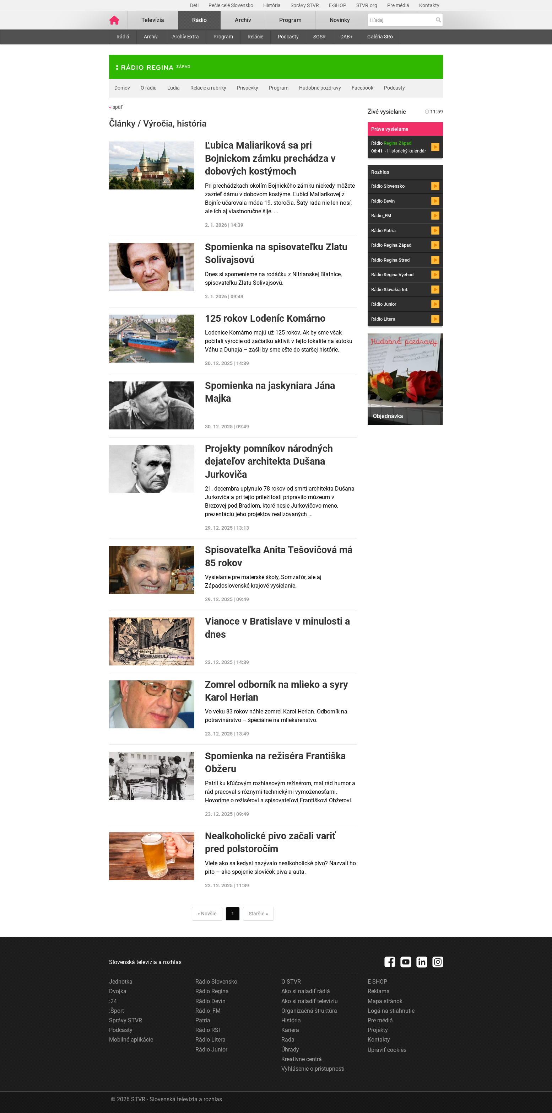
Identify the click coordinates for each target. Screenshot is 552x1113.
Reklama (379, 991)
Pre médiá (398, 5)
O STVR (291, 981)
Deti (195, 5)
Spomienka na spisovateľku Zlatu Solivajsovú (276, 253)
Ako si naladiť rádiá (305, 991)
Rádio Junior (211, 1049)
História (272, 5)
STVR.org (367, 5)
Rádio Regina (212, 991)
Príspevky (247, 88)
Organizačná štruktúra (309, 1010)
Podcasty (288, 36)
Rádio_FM (208, 1010)
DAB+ (346, 36)
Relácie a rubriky (208, 88)
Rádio (199, 20)
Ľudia (173, 88)
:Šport (116, 1010)
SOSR (319, 36)
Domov (122, 88)
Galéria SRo (380, 36)
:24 (113, 1001)
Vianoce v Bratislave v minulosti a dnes (277, 628)
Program (223, 36)
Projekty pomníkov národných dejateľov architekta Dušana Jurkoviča (269, 461)
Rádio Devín (210, 1001)
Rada (287, 1039)
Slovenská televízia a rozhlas (145, 962)
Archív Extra (185, 36)
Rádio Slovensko (216, 981)
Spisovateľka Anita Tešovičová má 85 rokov (278, 556)
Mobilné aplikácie (131, 1039)
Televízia (152, 20)
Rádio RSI (207, 1030)
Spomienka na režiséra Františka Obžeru (275, 762)
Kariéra (290, 1030)
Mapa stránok (385, 1001)
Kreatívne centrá (301, 1059)
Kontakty (429, 5)
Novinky (340, 20)
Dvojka (117, 991)
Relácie (255, 36)
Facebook (362, 88)
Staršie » (258, 913)
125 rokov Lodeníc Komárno (265, 318)
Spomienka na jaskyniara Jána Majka (270, 392)
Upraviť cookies (387, 1050)
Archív (151, 36)
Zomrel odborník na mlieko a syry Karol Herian (276, 691)
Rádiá (123, 36)
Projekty (378, 1030)
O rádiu (149, 88)
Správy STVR (305, 5)
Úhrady (290, 1049)
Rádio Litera (210, 1039)
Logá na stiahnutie (391, 1010)
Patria (202, 1020)
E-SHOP (338, 5)
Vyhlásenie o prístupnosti (313, 1068)
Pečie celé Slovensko (231, 5)
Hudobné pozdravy (320, 88)
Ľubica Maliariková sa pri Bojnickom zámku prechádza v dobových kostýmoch (270, 158)
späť (116, 107)
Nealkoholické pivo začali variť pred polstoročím (270, 842)
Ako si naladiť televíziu (309, 1001)
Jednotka (120, 981)
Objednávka (388, 416)
